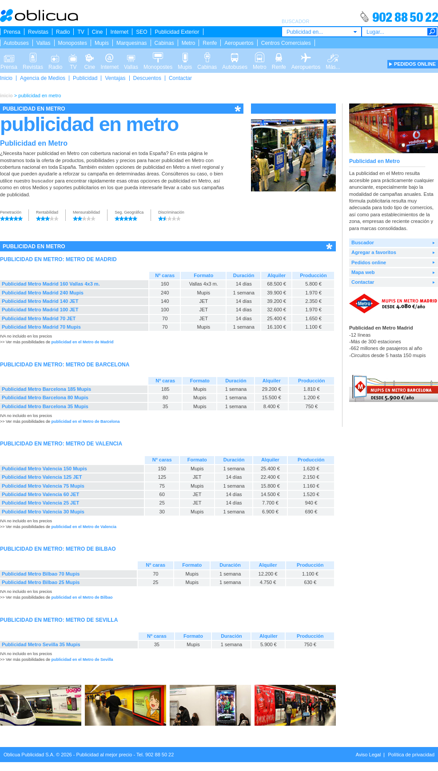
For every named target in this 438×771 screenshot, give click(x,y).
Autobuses (16, 43)
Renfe (210, 43)
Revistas (38, 32)
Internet (119, 32)
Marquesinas (131, 43)
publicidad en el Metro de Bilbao (82, 597)
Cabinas (164, 43)
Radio (63, 32)
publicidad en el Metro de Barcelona (86, 421)
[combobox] (322, 32)
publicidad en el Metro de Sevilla (82, 659)
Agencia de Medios (42, 78)
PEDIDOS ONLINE (415, 64)
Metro (188, 43)
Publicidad (85, 78)
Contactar (180, 78)
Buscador (362, 242)
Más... (333, 56)
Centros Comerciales (286, 43)
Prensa (12, 32)
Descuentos (147, 78)
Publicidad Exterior (177, 32)
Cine (97, 32)
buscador (43, 180)
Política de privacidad (411, 754)
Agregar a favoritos (373, 252)
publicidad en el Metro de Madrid (83, 342)
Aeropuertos (238, 43)
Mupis (102, 43)
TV (80, 32)
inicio (6, 95)
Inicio (6, 78)
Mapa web (363, 272)
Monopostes (72, 43)
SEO (141, 32)
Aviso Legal (368, 754)
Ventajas (115, 78)
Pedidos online (368, 262)
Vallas (43, 43)
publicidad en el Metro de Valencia (84, 527)
